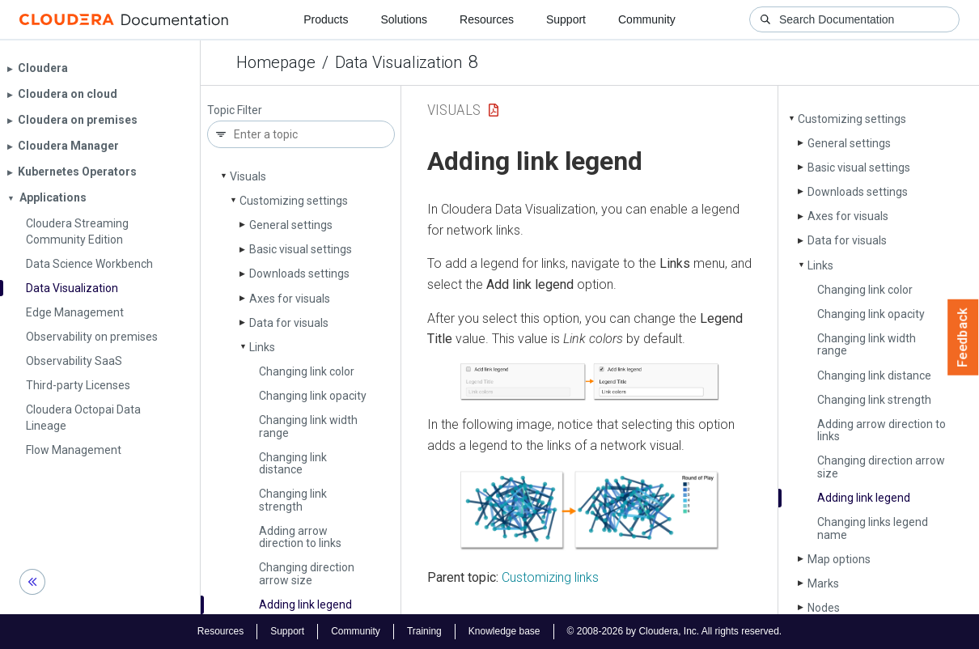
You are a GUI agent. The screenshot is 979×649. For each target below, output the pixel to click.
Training (424, 631)
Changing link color (306, 371)
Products (325, 19)
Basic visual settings (300, 249)
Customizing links (550, 577)
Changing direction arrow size (306, 573)
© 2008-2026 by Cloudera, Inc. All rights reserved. (674, 631)
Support (566, 19)
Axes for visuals (289, 298)
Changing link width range (308, 426)
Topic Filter (234, 110)
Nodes (823, 607)
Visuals (248, 176)
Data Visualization (398, 62)
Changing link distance (293, 463)
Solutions (403, 19)
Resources (487, 19)
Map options (839, 559)
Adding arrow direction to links (300, 536)
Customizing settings (293, 200)
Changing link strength (293, 499)
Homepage (276, 62)
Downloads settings (299, 273)
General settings (291, 224)
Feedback (963, 337)
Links (262, 347)
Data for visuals (288, 322)
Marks (823, 583)
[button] (589, 382)
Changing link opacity (313, 395)
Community (647, 19)
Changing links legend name (872, 528)
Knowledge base (504, 631)
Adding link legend (305, 604)
